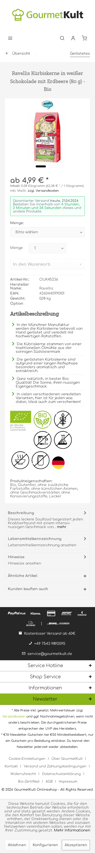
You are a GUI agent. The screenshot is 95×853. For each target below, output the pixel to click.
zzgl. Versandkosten (43, 190)
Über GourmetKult (67, 759)
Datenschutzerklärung (61, 774)
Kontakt (11, 766)
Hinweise (16, 557)
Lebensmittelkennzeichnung (34, 539)
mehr (61, 527)
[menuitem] (10, 38)
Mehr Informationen (72, 830)
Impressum (68, 781)
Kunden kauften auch (28, 589)
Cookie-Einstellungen (27, 759)
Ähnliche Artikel (22, 576)
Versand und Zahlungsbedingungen (55, 766)
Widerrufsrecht (23, 774)
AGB (49, 781)
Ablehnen (17, 845)
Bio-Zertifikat (29, 781)
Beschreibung (21, 513)
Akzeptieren (76, 845)
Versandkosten (13, 716)
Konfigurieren (45, 845)
